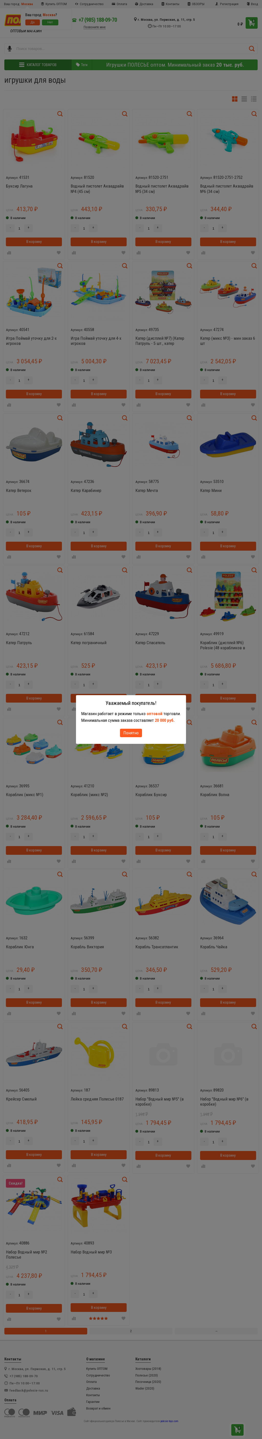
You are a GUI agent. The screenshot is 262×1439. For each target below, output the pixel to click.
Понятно (131, 732)
